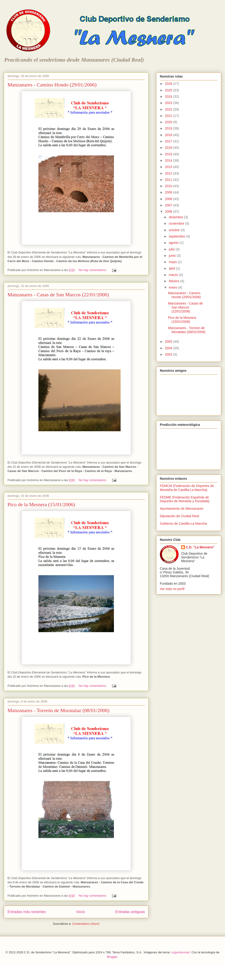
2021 (169, 116)
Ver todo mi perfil (172, 589)
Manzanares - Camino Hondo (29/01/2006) (52, 85)
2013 (169, 167)
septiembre (177, 236)
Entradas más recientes (27, 912)
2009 (169, 192)
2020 (169, 122)
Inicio (80, 912)
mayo (173, 262)
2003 (169, 354)
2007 (169, 205)
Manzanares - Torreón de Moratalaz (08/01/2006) (58, 710)
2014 (169, 160)
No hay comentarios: (93, 270)
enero (173, 287)
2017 (169, 141)
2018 (169, 135)
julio (172, 249)
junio (172, 255)
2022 (169, 109)
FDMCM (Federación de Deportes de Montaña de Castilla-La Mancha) (187, 488)
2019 (169, 128)
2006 (169, 211)
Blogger (112, 957)
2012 (169, 173)
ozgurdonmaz (180, 952)
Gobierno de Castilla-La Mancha (183, 523)
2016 (169, 147)
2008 (169, 199)
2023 (169, 103)
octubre (175, 230)
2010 (169, 186)
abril (172, 268)
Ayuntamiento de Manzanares (181, 508)
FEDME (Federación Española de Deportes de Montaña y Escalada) (185, 499)
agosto (174, 243)
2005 (169, 341)
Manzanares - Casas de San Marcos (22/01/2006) (58, 294)
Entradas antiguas (130, 912)
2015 (169, 154)
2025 (169, 90)
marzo (174, 275)
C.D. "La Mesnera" (200, 547)
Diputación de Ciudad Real (179, 516)
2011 (169, 180)
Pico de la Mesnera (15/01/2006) (41, 504)
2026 (169, 83)
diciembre (176, 217)
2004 (169, 348)
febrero (174, 281)
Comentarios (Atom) (85, 923)
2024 (169, 96)
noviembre (177, 223)
